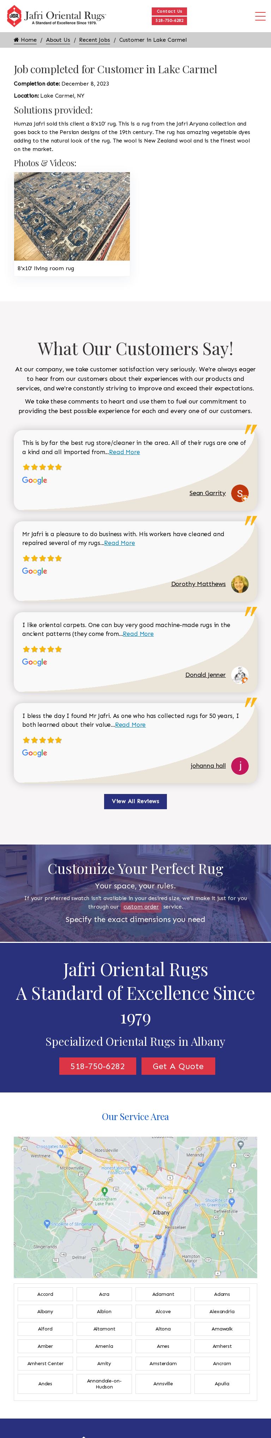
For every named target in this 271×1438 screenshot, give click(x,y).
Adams (222, 1294)
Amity (104, 1364)
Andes (45, 1384)
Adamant (163, 1294)
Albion (104, 1312)
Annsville (163, 1384)
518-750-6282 (169, 20)
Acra (104, 1294)
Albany (45, 1312)
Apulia (222, 1384)
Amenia (104, 1346)
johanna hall (208, 766)
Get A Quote (178, 1066)
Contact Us (169, 11)
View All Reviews (135, 801)
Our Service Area (135, 1116)
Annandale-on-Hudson (104, 1384)
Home (25, 39)
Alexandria (222, 1312)
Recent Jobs (94, 39)
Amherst (222, 1346)
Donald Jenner (205, 675)
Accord (45, 1294)
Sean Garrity (207, 493)
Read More (124, 452)
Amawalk (222, 1329)
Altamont (104, 1329)
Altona (163, 1329)
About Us (58, 39)
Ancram (222, 1364)
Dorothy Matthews (198, 584)
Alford (45, 1329)
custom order (141, 906)
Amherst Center (46, 1364)
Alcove (163, 1312)
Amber (45, 1346)
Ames (163, 1346)
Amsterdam (163, 1364)
